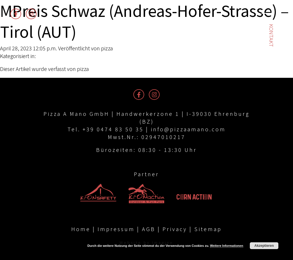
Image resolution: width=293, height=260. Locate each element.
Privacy (175, 229)
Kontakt (271, 35)
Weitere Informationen (226, 245)
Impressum (116, 229)
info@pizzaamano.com (188, 129)
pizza (107, 48)
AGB (148, 229)
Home (80, 229)
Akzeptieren (264, 246)
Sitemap (208, 229)
